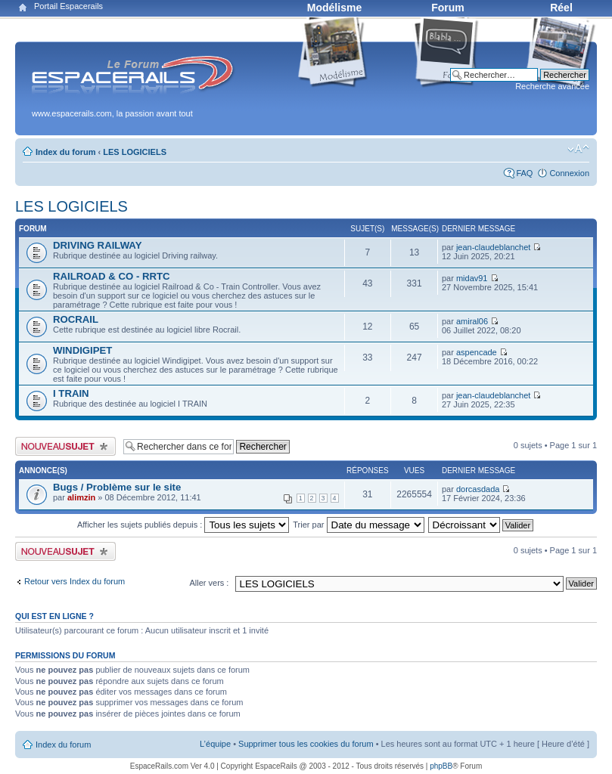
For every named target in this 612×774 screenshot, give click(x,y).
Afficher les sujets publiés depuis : (183, 524)
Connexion (569, 173)
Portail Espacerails (68, 6)
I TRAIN (71, 393)
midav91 (472, 278)
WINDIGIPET (82, 350)
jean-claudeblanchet (493, 247)
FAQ (524, 173)
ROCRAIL (75, 319)
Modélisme (334, 8)
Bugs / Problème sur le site (117, 487)
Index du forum (65, 151)
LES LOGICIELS (134, 151)
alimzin (81, 497)
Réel (561, 8)
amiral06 (472, 321)
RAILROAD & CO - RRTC (111, 276)
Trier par (358, 524)
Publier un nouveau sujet (65, 446)
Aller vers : (208, 582)
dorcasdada (478, 489)
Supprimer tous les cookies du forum (306, 743)
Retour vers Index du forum (74, 581)
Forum (447, 8)
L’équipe (215, 743)
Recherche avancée (552, 86)
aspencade (476, 352)
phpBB (441, 766)
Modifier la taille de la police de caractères (578, 149)
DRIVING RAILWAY (97, 245)
